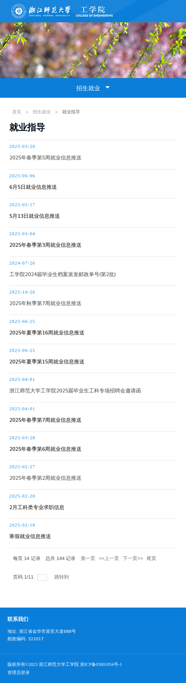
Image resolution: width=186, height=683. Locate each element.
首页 (16, 111)
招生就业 (42, 111)
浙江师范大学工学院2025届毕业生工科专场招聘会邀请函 (75, 390)
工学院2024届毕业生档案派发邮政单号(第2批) (62, 274)
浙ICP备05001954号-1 (101, 664)
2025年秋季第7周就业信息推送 (45, 303)
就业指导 (71, 111)
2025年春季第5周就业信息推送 (45, 157)
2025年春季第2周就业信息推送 (45, 477)
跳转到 (62, 577)
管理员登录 (18, 672)
